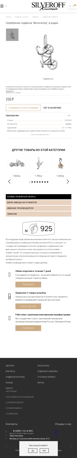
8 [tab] (47, 182)
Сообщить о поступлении (23, 107)
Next (68, 181)
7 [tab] (45, 182)
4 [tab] (37, 182)
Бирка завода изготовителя (22, 202)
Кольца (9, 383)
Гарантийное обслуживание (20, 397)
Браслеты (10, 371)
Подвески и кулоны (15, 377)
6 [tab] (42, 182)
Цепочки (10, 366)
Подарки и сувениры (48, 371)
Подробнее (28, 284)
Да (32, 450)
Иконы (41, 383)
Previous (9, 181)
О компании (12, 414)
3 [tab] (34, 182)
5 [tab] (39, 182)
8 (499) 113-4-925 (23, 431)
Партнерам (11, 391)
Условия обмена (14, 408)
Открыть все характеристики (40, 134)
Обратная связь (16, 436)
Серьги (9, 388)
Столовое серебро (46, 377)
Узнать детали (28, 306)
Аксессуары (43, 366)
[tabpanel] (17, 165)
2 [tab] (32, 182)
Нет (44, 450)
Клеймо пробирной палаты (21, 197)
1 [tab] (29, 182)
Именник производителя (20, 208)
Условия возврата (15, 402)
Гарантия (12, 214)
